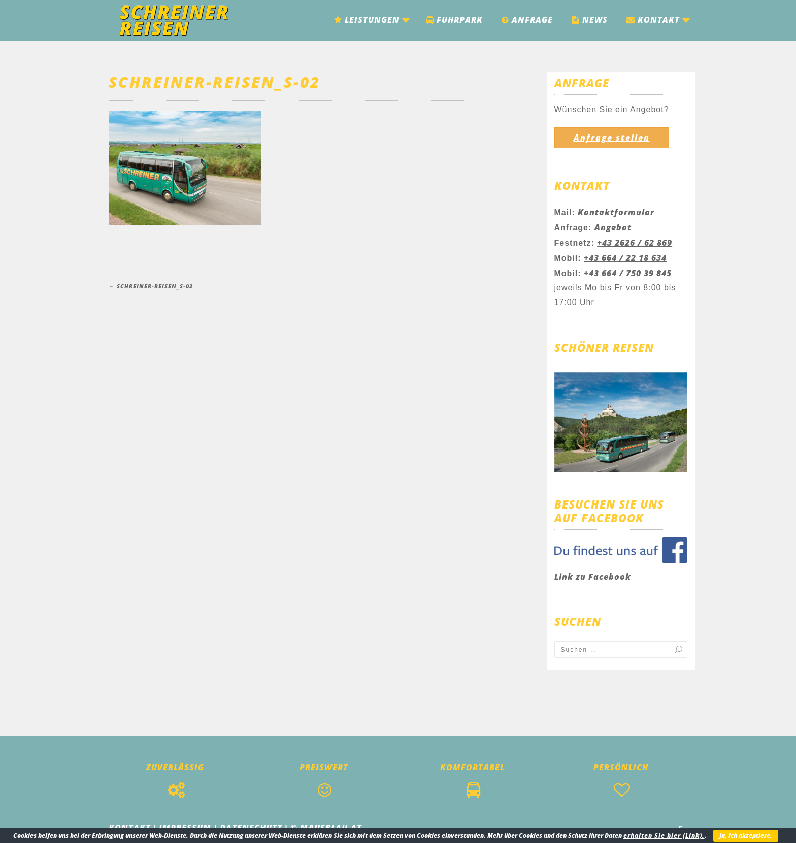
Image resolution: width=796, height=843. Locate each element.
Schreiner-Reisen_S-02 (214, 82)
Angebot (613, 227)
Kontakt (653, 19)
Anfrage (527, 19)
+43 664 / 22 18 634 (625, 257)
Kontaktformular (616, 212)
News (590, 19)
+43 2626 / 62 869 (634, 242)
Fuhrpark (454, 19)
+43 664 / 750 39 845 (628, 273)
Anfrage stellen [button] (612, 137)
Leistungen (367, 19)
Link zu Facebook (592, 576)
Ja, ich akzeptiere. (745, 835)
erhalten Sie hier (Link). (664, 835)
